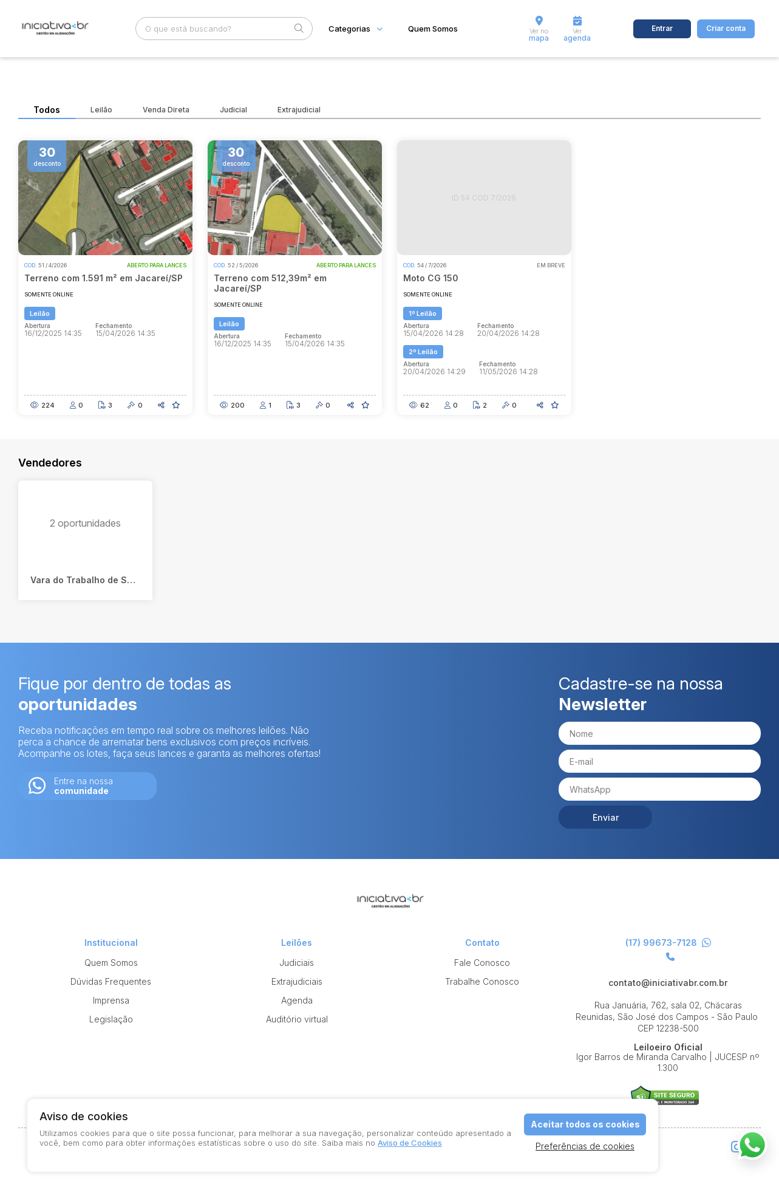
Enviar (606, 817)
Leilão (101, 110)
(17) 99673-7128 (668, 943)
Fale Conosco (482, 962)
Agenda (297, 1000)
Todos (46, 110)
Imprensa (111, 1000)
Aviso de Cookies (410, 1143)
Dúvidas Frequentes (110, 981)
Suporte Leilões (665, 1097)
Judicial (233, 110)
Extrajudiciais (296, 981)
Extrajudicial (299, 110)
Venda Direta (166, 110)
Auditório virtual (297, 1019)
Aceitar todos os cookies (585, 1124)
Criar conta (726, 28)
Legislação (111, 1019)
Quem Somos (433, 28)
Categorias (349, 28)
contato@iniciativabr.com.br (667, 983)
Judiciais (296, 962)
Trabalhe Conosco (482, 981)
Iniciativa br (54, 29)
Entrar (662, 28)
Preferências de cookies (585, 1146)
